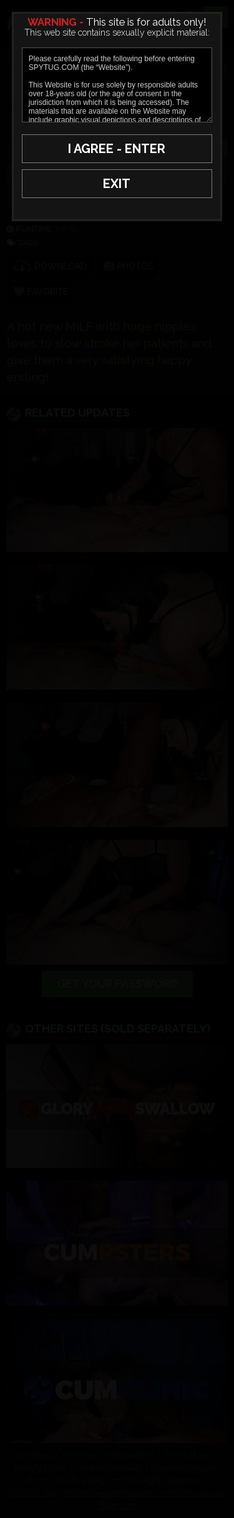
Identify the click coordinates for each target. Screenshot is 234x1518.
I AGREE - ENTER (116, 148)
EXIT (116, 183)
